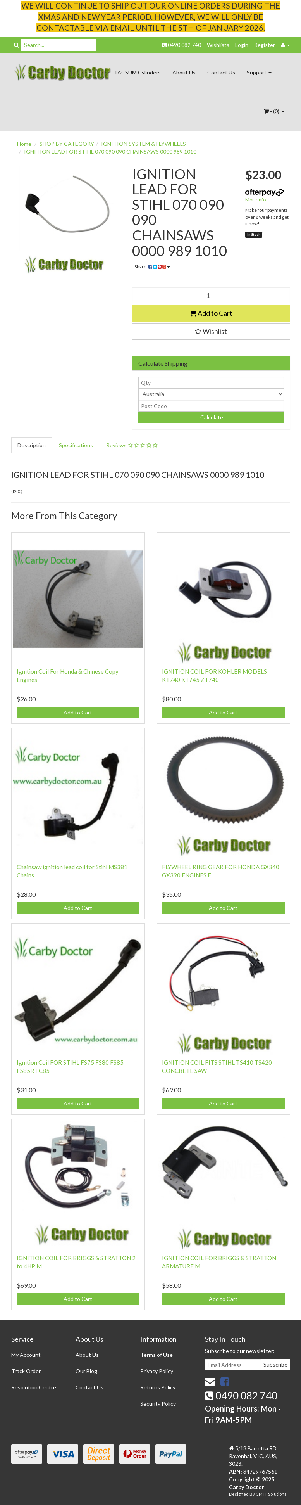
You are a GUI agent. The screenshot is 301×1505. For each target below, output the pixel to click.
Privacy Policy (156, 1371)
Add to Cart (211, 313)
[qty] (211, 382)
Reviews (132, 445)
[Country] (211, 394)
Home (24, 143)
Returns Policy (157, 1387)
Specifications (76, 445)
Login (241, 45)
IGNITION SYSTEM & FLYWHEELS (143, 143)
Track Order (26, 1371)
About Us (184, 72)
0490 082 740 (181, 45)
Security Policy (158, 1403)
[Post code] (211, 406)
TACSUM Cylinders (137, 72)
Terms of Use (156, 1354)
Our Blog (86, 1371)
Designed (239, 1493)
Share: (152, 267)
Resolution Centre (33, 1387)
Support (259, 72)
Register (264, 45)
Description (31, 445)
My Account (26, 1354)
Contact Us (221, 72)
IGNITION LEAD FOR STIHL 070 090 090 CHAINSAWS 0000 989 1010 (110, 151)
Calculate (211, 417)
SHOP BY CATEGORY (67, 143)
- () (274, 111)
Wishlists (218, 45)
